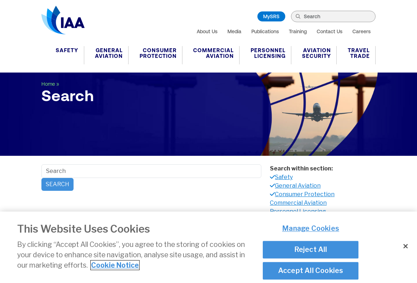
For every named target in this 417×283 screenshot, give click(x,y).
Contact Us (329, 31)
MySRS (271, 16)
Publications (265, 31)
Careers (361, 31)
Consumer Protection (158, 53)
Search (57, 184)
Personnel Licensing (268, 53)
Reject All (310, 249)
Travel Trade (359, 53)
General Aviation (109, 53)
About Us (207, 31)
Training (298, 31)
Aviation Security (316, 53)
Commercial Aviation (213, 53)
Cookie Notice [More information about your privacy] (115, 265)
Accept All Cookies (310, 271)
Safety (67, 50)
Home (48, 84)
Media (234, 31)
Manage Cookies (310, 229)
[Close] (405, 246)
